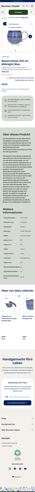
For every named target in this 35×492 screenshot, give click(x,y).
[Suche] (31, 12)
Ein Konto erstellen (15, 27)
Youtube (25, 469)
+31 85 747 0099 (6, 446)
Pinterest (20, 469)
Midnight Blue (5, 56)
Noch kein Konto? (18, 17)
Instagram (10, 469)
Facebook (15, 469)
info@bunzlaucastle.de (9, 443)
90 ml (19, 156)
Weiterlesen (5, 71)
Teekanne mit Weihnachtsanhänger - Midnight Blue (9, 318)
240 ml (21, 163)
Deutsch (17, 477)
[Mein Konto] (27, 6)
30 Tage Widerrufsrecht (17, 1)
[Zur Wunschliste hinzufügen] (19, 296)
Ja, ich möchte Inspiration (17, 403)
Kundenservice (14, 24)
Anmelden (18, 12)
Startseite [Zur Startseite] (4, 18)
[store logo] (10, 6)
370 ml (15, 171)
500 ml (15, 180)
